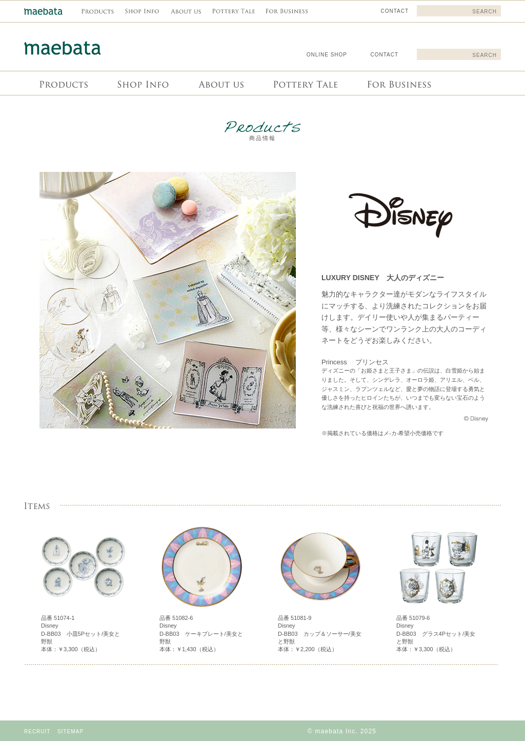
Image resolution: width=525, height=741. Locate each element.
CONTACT (384, 54)
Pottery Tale (304, 83)
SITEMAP (70, 731)
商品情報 (63, 83)
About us (220, 83)
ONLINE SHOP (327, 54)
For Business (398, 83)
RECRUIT (37, 731)
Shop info (142, 83)
